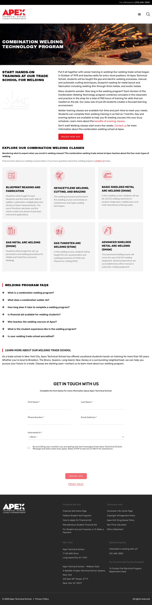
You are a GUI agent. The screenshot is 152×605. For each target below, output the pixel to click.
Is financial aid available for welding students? (34, 314)
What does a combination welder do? (28, 300)
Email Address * (89, 417)
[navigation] (85, 553)
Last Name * (87, 402)
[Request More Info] (70, 137)
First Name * (34, 402)
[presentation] (50, 461)
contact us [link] (99, 161)
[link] (14, 508)
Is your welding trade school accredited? (31, 336)
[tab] (76, 292)
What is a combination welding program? (31, 292)
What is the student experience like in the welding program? (42, 329)
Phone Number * (36, 417)
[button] (139, 14)
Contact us (120, 125)
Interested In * (35, 433)
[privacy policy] (76, 484)
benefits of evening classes (109, 121)
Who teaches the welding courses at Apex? (32, 321)
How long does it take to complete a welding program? (38, 307)
